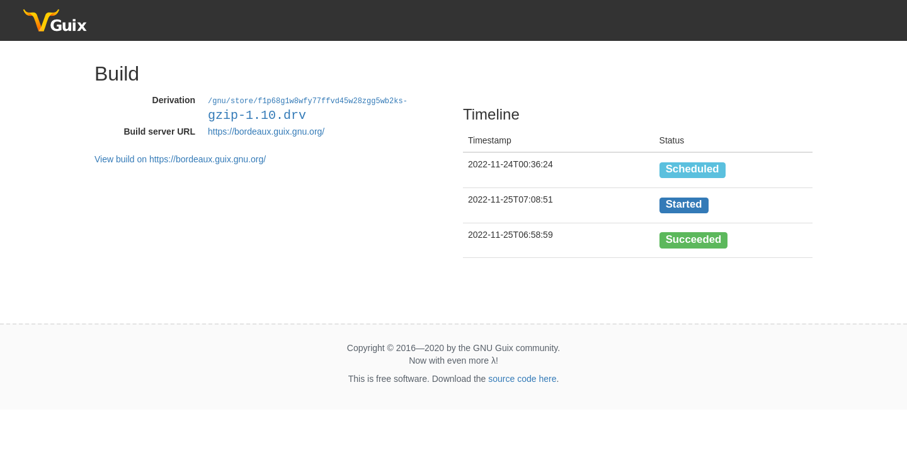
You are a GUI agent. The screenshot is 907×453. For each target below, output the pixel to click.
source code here (522, 379)
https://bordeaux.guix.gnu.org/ (266, 131)
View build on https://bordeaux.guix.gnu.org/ (180, 159)
